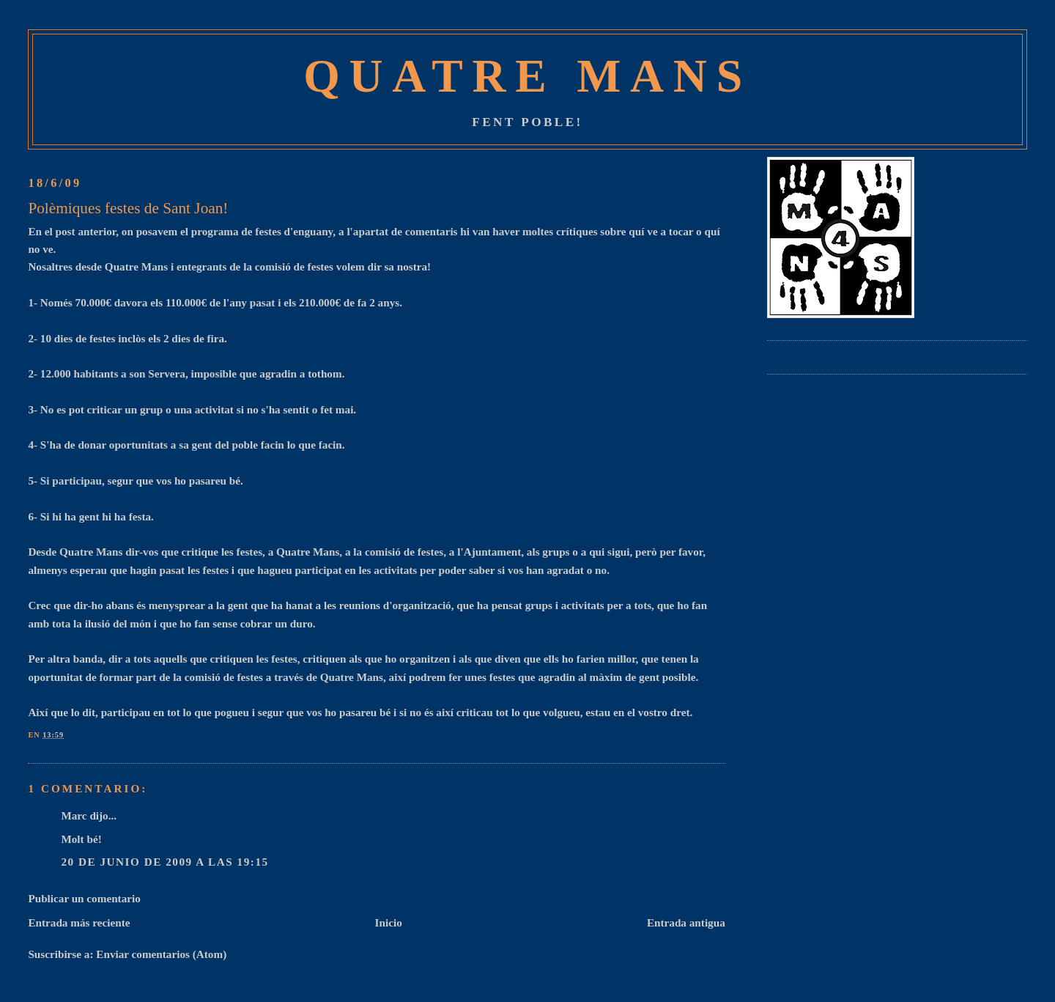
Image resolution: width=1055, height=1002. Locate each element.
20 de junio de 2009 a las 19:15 (164, 861)
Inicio (388, 922)
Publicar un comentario (84, 898)
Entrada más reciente (79, 922)
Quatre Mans (527, 76)
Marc (73, 815)
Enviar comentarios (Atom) (161, 954)
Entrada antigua (686, 922)
